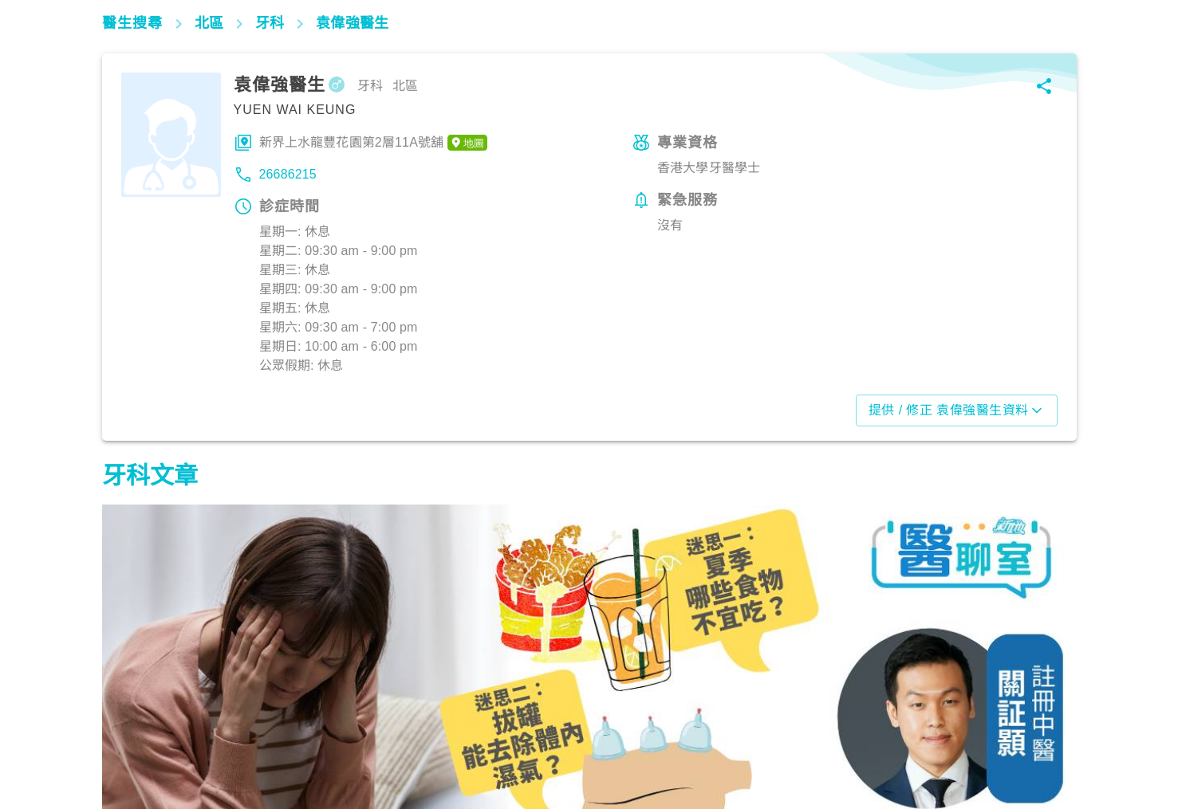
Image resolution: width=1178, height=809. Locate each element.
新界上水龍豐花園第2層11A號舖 (373, 143)
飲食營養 (134, 738)
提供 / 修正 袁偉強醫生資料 (957, 410)
